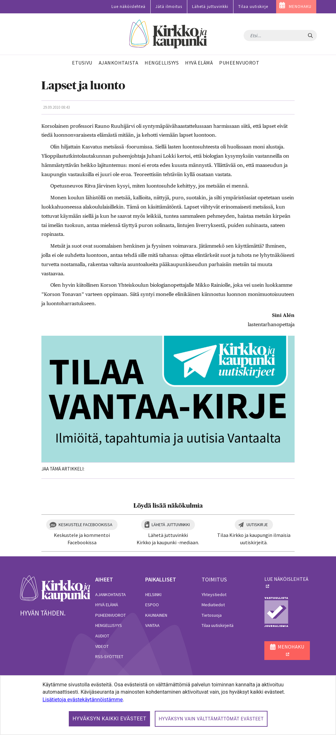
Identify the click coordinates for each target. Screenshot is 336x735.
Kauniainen (156, 615)
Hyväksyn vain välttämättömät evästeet (211, 718)
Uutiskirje (257, 524)
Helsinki (153, 594)
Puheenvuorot (110, 615)
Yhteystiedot (214, 594)
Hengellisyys (108, 625)
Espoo (152, 605)
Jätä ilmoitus (168, 6)
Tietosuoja (212, 615)
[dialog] (168, 705)
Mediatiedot (213, 605)
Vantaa (152, 625)
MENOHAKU (300, 6)
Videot (102, 646)
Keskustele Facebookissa (85, 524)
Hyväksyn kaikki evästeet (110, 719)
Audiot (102, 636)
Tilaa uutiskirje (253, 6)
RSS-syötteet (109, 656)
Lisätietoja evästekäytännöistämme (82, 700)
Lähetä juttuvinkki (210, 6)
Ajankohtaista (110, 594)
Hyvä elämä (106, 605)
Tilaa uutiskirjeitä (217, 625)
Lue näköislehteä (128, 6)
